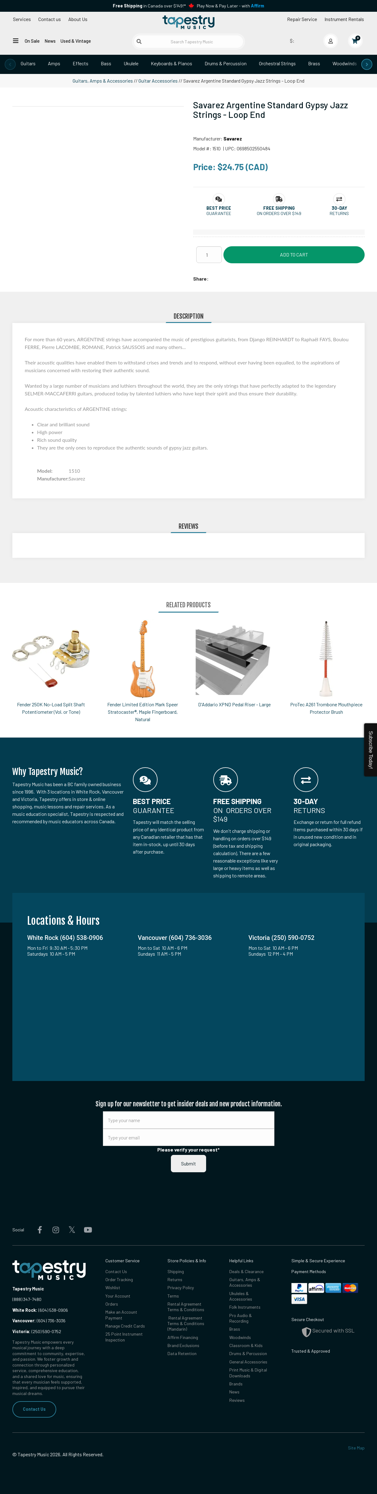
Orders (111, 1304)
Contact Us (34, 1409)
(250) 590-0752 (36, 1331)
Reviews (237, 1400)
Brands (236, 1384)
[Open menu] (15, 40)
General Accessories (249, 1362)
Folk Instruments (245, 1307)
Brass (314, 63)
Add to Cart (294, 254)
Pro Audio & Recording (240, 1318)
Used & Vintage (76, 41)
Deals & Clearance (247, 1271)
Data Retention (182, 1353)
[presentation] (10, 64)
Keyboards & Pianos (171, 63)
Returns (175, 1279)
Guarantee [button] (218, 213)
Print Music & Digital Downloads (248, 1372)
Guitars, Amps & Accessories (103, 81)
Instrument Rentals (344, 19)
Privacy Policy (180, 1287)
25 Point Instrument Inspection (124, 1337)
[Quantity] (209, 254)
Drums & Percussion (226, 63)
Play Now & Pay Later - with (230, 5)
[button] (218, 208)
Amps (54, 63)
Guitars (28, 63)
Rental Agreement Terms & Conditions (186, 1306)
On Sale (32, 41)
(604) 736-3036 (39, 1320)
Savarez (232, 138)
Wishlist (112, 1287)
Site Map (356, 1447)
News (50, 41)
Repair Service (302, 19)
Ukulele (131, 63)
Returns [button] (339, 213)
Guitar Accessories (158, 81)
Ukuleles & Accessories (241, 1296)
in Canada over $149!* (149, 5)
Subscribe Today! (370, 750)
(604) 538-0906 (40, 1310)
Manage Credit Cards (125, 1325)
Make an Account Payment (121, 1315)
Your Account (118, 1295)
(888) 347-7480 (26, 1299)
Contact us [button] (49, 19)
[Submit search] (139, 41)
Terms (173, 1295)
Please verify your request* (188, 1149)
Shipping (175, 1271)
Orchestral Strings (277, 63)
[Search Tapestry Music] (188, 41)
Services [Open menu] (22, 19)
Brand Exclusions (183, 1345)
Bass (106, 63)
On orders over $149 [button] (279, 213)
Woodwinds (345, 63)
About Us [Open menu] (77, 19)
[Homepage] (188, 22)
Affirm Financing (182, 1337)
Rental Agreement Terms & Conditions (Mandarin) (186, 1323)
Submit (188, 1163)
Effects (80, 63)
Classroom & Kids (246, 1345)
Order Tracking (119, 1279)
